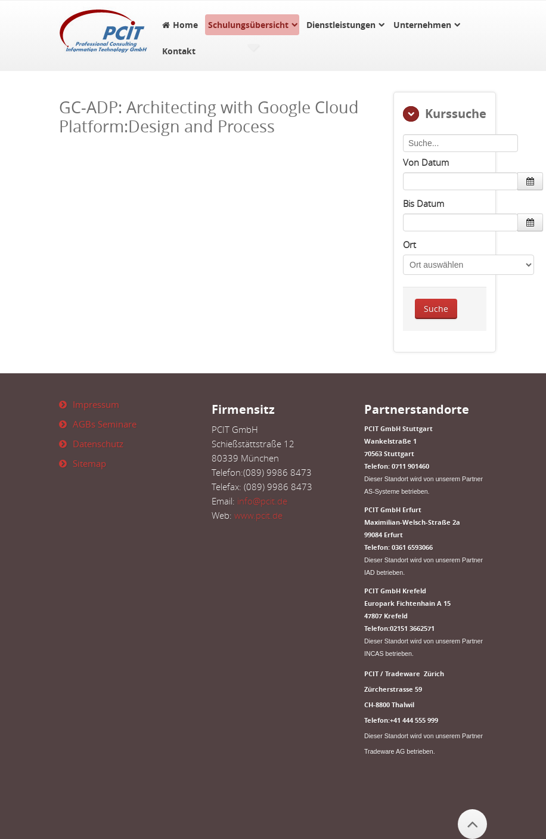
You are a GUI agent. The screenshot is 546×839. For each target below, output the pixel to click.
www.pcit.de (258, 515)
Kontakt (179, 51)
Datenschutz (98, 444)
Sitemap (89, 463)
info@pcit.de (262, 501)
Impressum (96, 404)
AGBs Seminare (104, 424)
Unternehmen (422, 24)
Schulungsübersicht (248, 24)
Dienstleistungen (341, 24)
